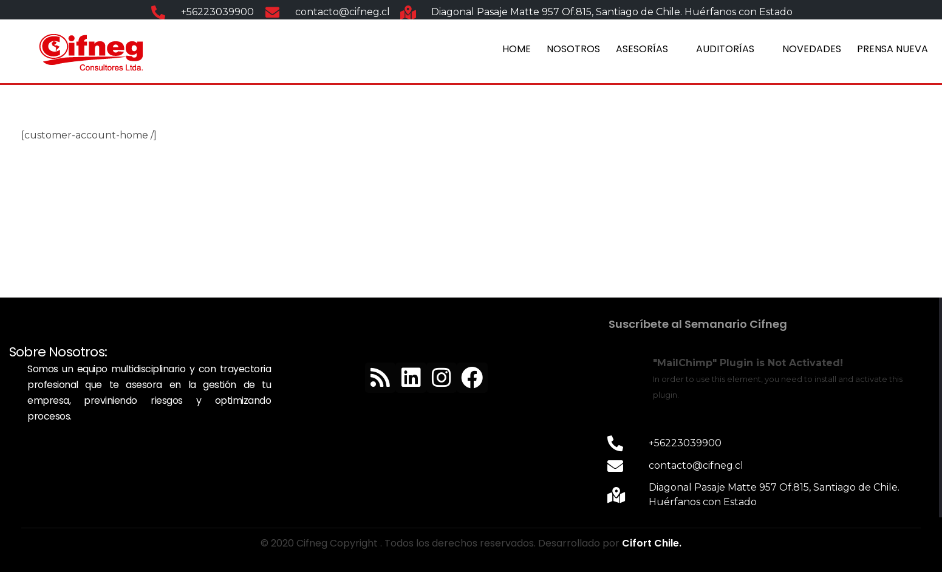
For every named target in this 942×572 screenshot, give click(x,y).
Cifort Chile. (651, 543)
